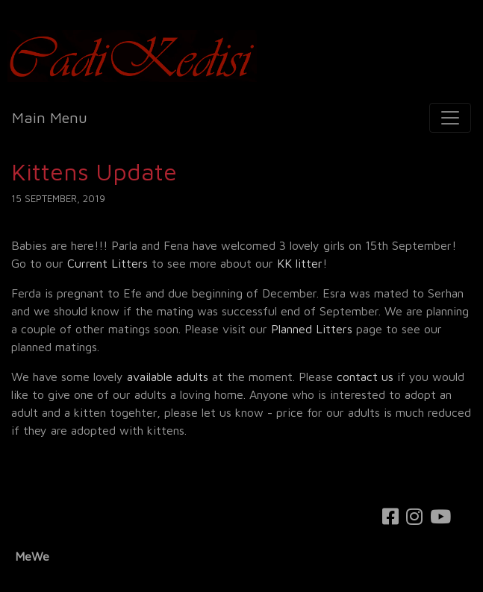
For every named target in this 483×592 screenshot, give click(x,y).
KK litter (299, 263)
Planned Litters (311, 329)
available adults (167, 376)
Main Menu (49, 117)
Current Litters (107, 263)
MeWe (32, 556)
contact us (365, 376)
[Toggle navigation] (450, 118)
